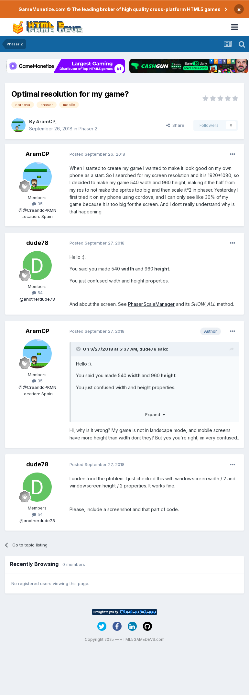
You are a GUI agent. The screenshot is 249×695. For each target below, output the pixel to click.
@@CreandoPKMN (37, 210)
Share (175, 125)
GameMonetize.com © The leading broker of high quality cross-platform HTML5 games (119, 9)
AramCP (45, 121)
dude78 (37, 242)
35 (37, 203)
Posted (97, 154)
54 (37, 292)
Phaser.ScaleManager (151, 304)
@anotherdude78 (37, 299)
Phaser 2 (88, 128)
